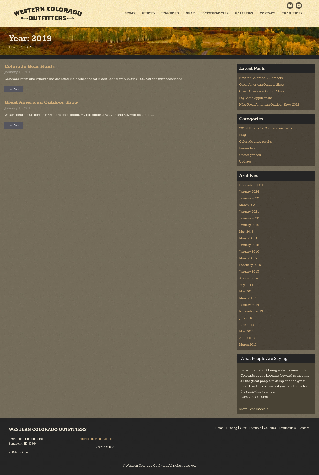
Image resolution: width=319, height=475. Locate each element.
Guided (148, 13)
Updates (245, 161)
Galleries (244, 13)
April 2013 (247, 338)
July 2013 (246, 318)
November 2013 (251, 311)
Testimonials (287, 428)
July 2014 (246, 285)
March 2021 (248, 205)
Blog (242, 135)
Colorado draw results (255, 141)
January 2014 (249, 305)
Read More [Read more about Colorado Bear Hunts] (14, 89)
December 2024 (251, 185)
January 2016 (249, 251)
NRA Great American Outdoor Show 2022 (269, 104)
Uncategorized (250, 155)
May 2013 (246, 331)
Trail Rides (292, 13)
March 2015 (248, 258)
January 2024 (249, 192)
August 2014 (248, 278)
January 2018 (249, 245)
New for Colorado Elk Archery (261, 78)
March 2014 (248, 298)
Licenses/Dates (214, 13)
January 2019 (249, 225)
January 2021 (249, 212)
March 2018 (248, 238)
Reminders (247, 148)
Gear (190, 13)
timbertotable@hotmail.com (95, 438)
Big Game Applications (255, 98)
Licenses (255, 428)
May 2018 (246, 232)
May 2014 (246, 291)
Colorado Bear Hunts (29, 66)
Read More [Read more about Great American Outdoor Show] (14, 125)
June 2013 (246, 325)
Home (130, 13)
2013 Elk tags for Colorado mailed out (267, 128)
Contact (267, 13)
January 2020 (249, 218)
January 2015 (249, 271)
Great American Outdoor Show (41, 102)
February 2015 (250, 265)
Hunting (231, 428)
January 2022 (249, 198)
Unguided (170, 13)
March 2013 (248, 345)
